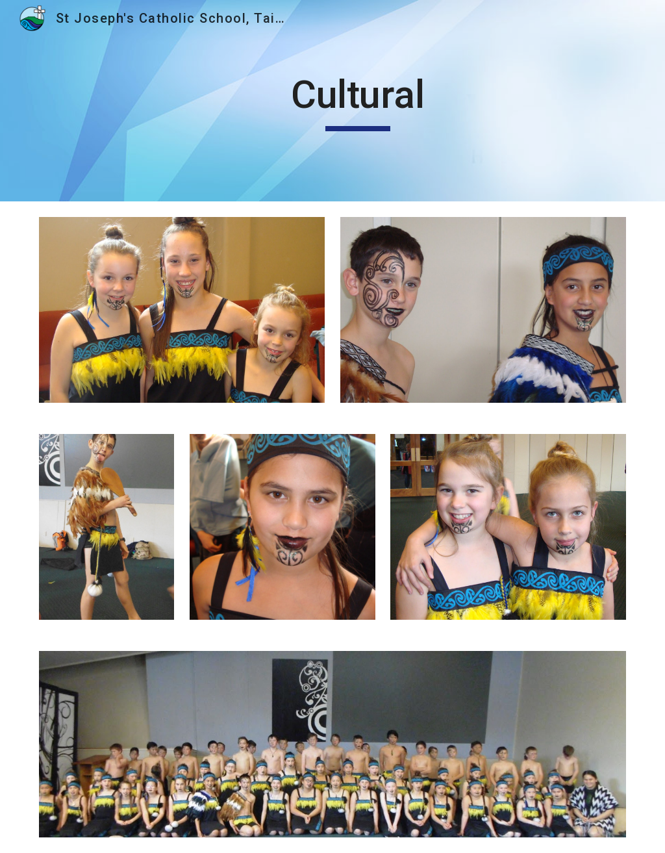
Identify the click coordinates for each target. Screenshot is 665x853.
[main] (357, 100)
